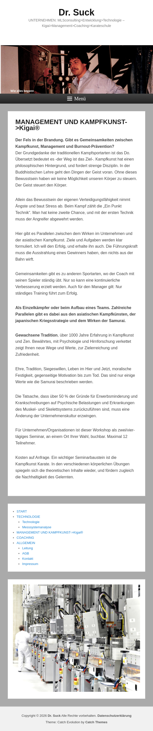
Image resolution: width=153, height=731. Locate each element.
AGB (25, 553)
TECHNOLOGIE (28, 517)
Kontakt (27, 558)
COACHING (25, 538)
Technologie (30, 522)
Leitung (27, 548)
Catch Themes (96, 722)
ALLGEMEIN (26, 543)
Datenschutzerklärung (115, 716)
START (22, 511)
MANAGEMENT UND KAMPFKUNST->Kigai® (71, 125)
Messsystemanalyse (36, 527)
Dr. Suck (76, 12)
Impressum (30, 564)
